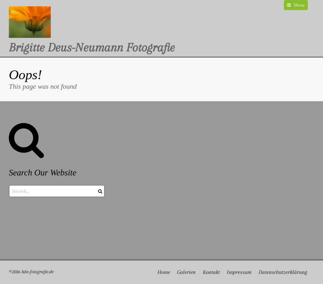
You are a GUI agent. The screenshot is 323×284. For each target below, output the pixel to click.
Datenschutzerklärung (283, 272)
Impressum (239, 272)
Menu (299, 5)
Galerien (186, 272)
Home (163, 272)
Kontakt (211, 272)
